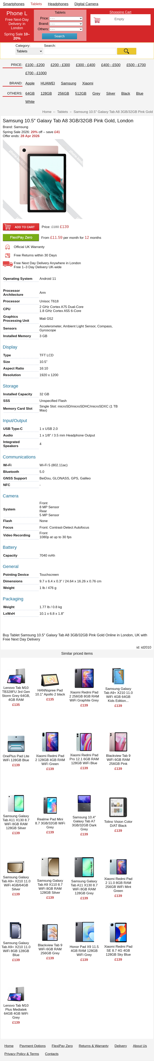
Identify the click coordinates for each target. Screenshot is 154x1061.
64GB (30, 94)
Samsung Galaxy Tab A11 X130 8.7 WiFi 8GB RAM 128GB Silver (16, 822)
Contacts (52, 1054)
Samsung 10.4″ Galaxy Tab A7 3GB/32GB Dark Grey (84, 823)
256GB (63, 94)
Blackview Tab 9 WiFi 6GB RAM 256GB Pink (118, 760)
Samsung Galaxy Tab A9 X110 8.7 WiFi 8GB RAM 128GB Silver (50, 887)
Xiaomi (87, 83)
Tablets (36, 4)
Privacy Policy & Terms (21, 1054)
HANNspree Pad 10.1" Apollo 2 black (50, 692)
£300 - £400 (85, 65)
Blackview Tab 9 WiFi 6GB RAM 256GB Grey (50, 949)
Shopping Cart (120, 12)
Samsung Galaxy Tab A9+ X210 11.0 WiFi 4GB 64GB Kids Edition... (118, 695)
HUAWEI (48, 83)
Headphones (58, 4)
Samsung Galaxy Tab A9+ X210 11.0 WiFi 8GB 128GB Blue (16, 949)
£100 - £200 (35, 65)
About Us (140, 1046)
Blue (139, 94)
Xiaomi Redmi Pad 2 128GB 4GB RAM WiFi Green (50, 760)
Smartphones (13, 4)
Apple (30, 83)
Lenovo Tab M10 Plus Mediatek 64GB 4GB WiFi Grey (15, 1011)
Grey (96, 94)
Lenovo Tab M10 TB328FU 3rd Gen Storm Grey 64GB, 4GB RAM (16, 694)
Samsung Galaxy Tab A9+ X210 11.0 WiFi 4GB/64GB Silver (16, 883)
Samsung (68, 83)
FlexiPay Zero (62, 1046)
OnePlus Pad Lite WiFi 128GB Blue (16, 758)
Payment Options (32, 1046)
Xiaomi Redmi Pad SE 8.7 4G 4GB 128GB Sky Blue (118, 950)
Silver (110, 94)
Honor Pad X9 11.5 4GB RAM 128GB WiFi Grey (84, 951)
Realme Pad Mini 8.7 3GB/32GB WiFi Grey (50, 823)
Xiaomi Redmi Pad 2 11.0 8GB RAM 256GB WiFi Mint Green (118, 885)
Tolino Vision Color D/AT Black (118, 824)
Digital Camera (86, 4)
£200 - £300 (60, 65)
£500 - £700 (136, 65)
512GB (80, 94)
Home (8, 1046)
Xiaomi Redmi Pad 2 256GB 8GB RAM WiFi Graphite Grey (84, 696)
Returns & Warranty (94, 1046)
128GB (46, 94)
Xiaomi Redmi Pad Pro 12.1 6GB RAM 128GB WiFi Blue (84, 759)
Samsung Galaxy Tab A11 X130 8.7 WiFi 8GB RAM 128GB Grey (84, 887)
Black (125, 94)
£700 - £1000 (36, 73)
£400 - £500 (111, 65)
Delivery (120, 1046)
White (30, 102)
